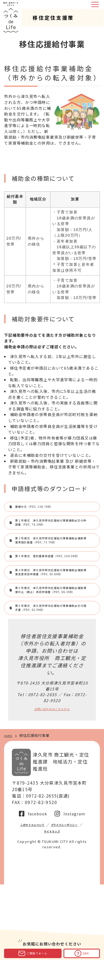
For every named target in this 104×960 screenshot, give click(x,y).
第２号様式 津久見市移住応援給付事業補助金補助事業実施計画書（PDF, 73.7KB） (51, 563)
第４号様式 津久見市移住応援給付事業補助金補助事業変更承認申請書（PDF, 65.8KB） (51, 616)
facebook (37, 887)
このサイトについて (48, 898)
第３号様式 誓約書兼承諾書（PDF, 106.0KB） (47, 590)
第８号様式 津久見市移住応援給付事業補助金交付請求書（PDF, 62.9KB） (51, 675)
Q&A (81, 953)
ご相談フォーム (33, 953)
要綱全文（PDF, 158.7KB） (47, 510)
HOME (10, 809)
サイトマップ (74, 905)
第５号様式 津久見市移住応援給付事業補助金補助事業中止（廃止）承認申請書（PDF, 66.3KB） (52, 646)
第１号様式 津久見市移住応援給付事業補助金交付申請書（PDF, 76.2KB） (51, 533)
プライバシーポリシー (37, 905)
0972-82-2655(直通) (49, 869)
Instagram (74, 887)
